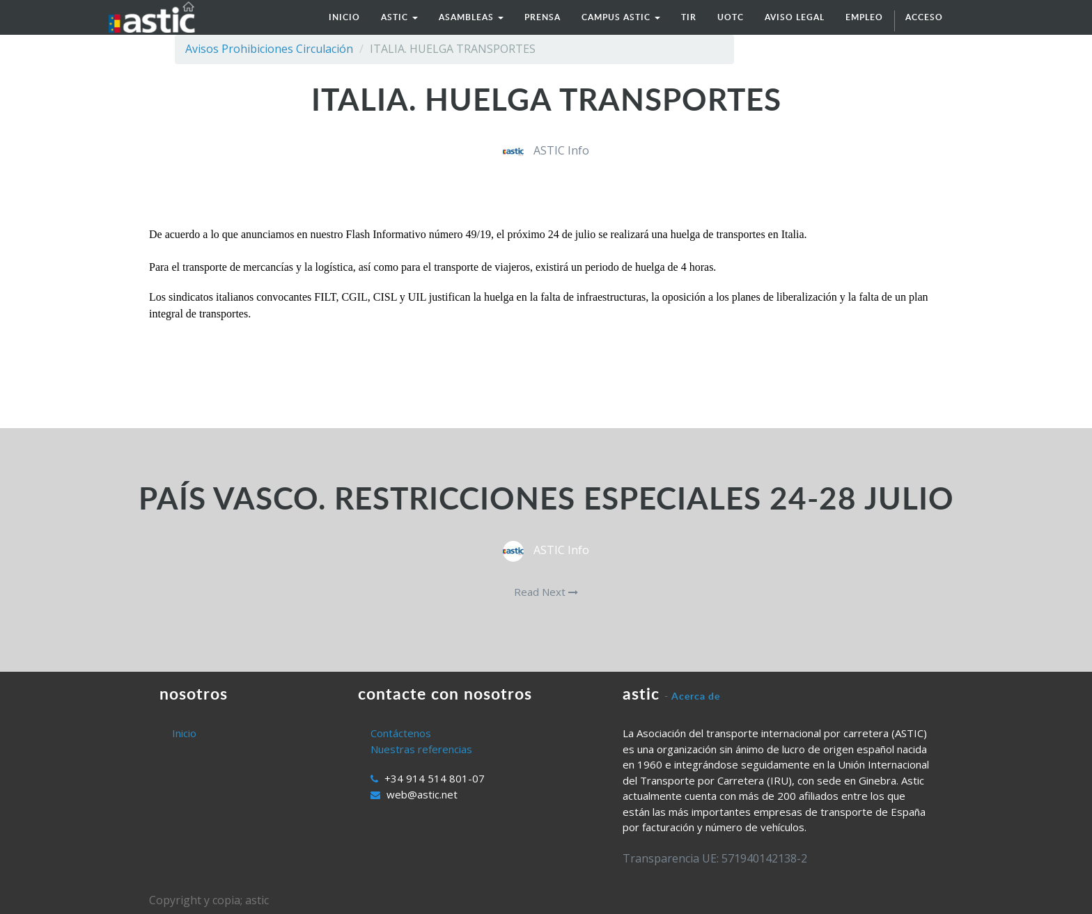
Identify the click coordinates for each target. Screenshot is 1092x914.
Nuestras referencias (421, 749)
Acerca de (695, 695)
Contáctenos (400, 733)
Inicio (184, 733)
